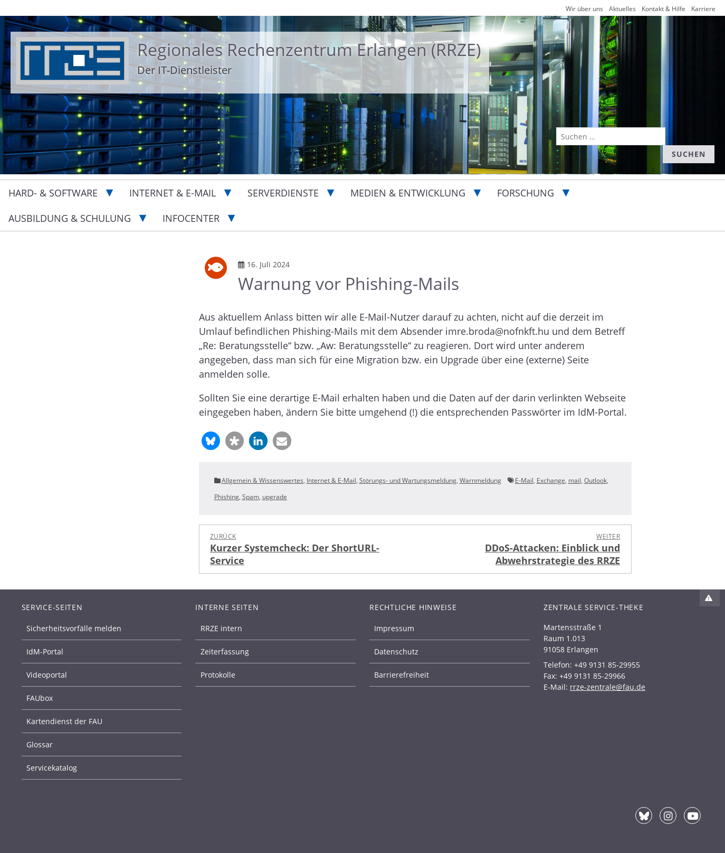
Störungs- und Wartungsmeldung (407, 480)
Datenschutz (396, 651)
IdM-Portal (44, 651)
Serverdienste (283, 192)
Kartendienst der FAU (64, 721)
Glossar (39, 744)
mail (574, 480)
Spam (250, 496)
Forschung (525, 192)
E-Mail (524, 480)
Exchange (551, 480)
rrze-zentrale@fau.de (607, 687)
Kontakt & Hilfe (663, 8)
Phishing (226, 496)
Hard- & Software (53, 192)
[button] (211, 441)
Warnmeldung (480, 480)
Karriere (703, 8)
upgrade (274, 496)
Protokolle (218, 675)
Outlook (595, 480)
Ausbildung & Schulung (69, 218)
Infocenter (191, 218)
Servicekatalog (51, 768)
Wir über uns (584, 8)
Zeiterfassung (225, 651)
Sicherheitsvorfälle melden (73, 628)
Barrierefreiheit (401, 675)
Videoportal (46, 675)
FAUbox (39, 698)
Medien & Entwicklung (407, 192)
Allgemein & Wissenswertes (262, 480)
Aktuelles (622, 8)
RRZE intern (221, 628)
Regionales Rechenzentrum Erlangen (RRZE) (309, 49)
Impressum (394, 628)
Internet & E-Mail (172, 192)
